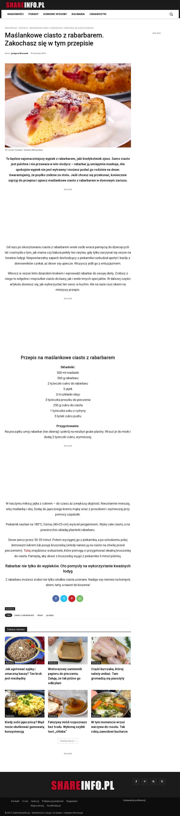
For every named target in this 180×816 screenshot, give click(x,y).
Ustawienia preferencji (134, 800)
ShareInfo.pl (11, 27)
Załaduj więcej (68, 740)
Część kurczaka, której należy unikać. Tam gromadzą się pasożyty (107, 673)
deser (40, 615)
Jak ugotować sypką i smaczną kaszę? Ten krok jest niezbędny (23, 673)
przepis (50, 615)
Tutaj (27, 550)
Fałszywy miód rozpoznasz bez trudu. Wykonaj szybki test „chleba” (67, 726)
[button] (171, 14)
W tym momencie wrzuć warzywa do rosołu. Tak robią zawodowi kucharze (109, 726)
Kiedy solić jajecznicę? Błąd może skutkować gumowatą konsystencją (24, 726)
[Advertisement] (68, 215)
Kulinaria (23, 27)
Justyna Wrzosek (19, 53)
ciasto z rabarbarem (24, 615)
